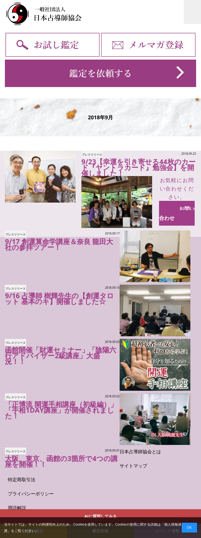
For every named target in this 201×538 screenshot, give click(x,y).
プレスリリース (92, 154)
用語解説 (17, 508)
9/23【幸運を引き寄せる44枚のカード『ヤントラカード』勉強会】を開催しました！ (138, 167)
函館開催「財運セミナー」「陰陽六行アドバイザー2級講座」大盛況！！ (60, 355)
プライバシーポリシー (31, 493)
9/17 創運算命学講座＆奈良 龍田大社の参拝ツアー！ (59, 244)
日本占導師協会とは (140, 451)
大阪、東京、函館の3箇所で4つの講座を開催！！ (61, 461)
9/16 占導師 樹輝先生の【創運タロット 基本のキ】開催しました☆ (59, 298)
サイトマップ (133, 466)
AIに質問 (100, 516)
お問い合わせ (177, 213)
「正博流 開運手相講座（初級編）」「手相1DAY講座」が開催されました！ (61, 409)
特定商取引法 (21, 479)
